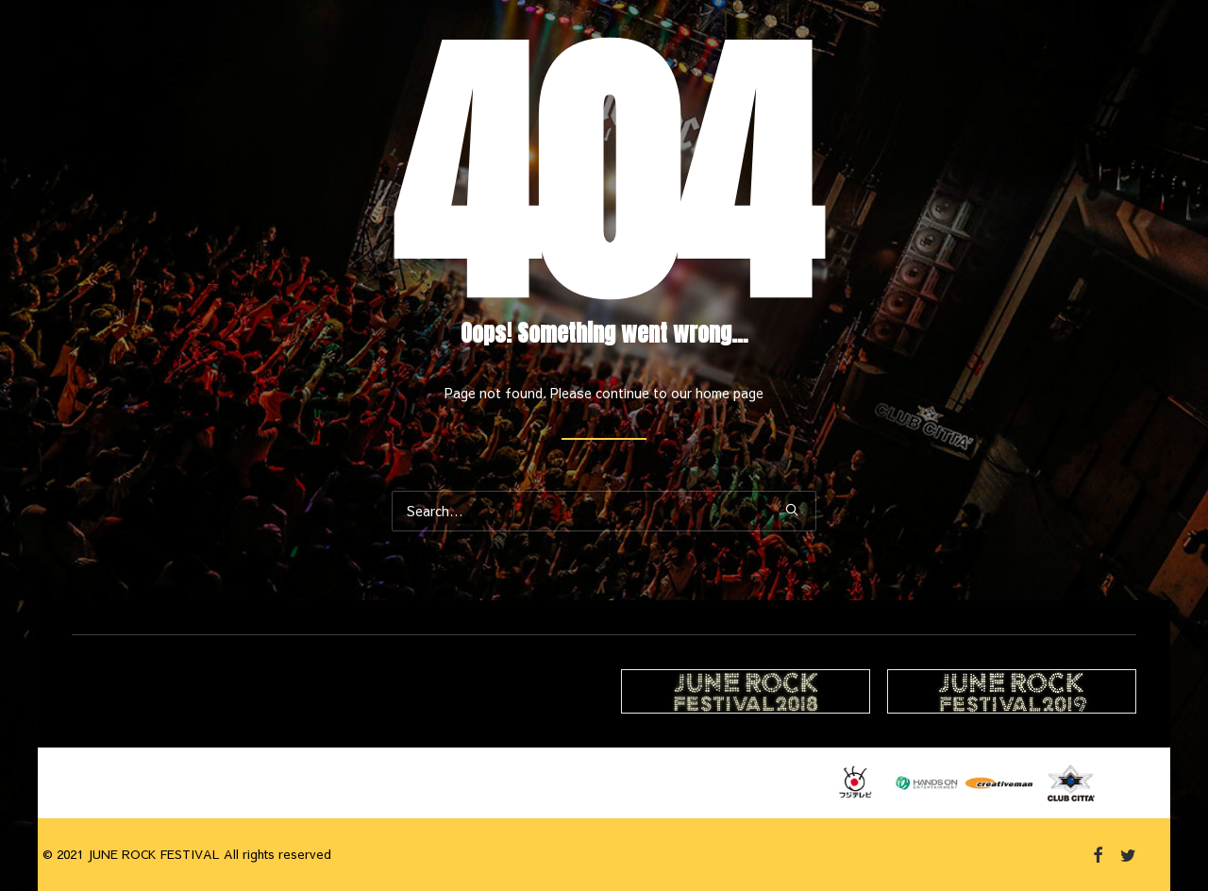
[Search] (604, 511)
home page (729, 392)
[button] (792, 510)
